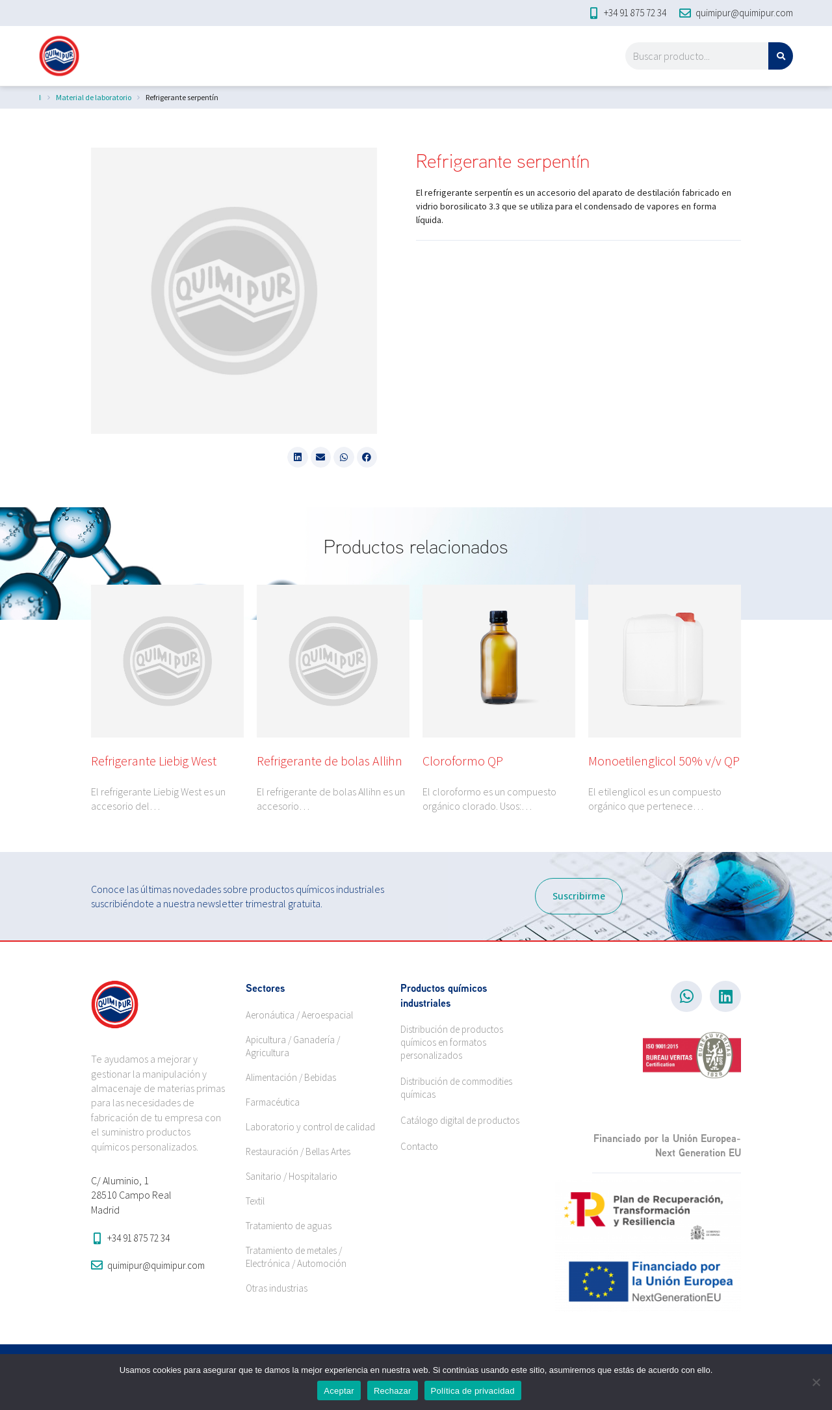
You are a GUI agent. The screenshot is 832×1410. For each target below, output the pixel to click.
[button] (297, 457)
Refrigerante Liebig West (153, 760)
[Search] (780, 56)
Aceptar (339, 1391)
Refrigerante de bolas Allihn (329, 760)
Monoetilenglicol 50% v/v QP (664, 760)
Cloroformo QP (462, 760)
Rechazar (392, 1391)
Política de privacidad (473, 1391)
